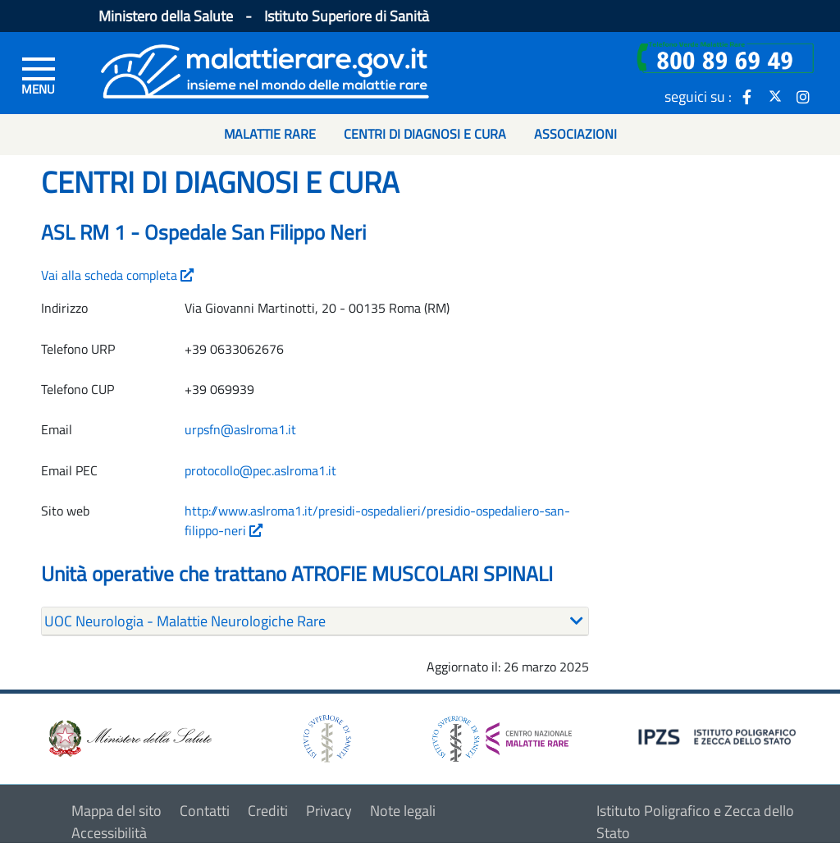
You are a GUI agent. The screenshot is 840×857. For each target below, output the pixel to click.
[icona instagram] (803, 96)
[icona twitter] (775, 96)
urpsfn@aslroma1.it (240, 429)
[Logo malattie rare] (265, 69)
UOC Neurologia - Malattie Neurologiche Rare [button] (185, 621)
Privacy (329, 811)
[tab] (315, 621)
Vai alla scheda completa (117, 275)
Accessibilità (109, 833)
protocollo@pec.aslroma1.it (260, 470)
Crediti (268, 811)
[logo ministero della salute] (129, 737)
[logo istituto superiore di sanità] (325, 737)
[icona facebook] (747, 96)
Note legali (403, 811)
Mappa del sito (116, 811)
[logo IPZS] (719, 736)
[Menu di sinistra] (38, 74)
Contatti (205, 811)
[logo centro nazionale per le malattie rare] (502, 734)
